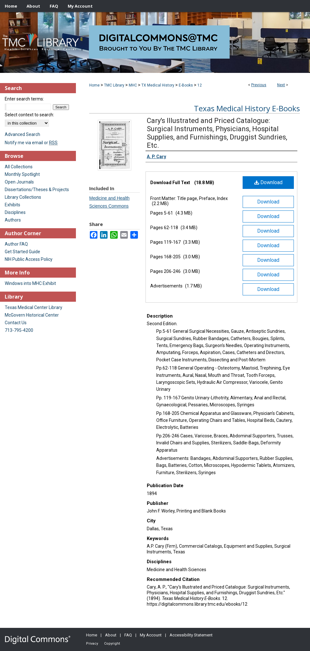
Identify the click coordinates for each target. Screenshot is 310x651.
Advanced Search (22, 134)
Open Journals (19, 181)
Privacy (92, 643)
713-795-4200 (19, 330)
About (110, 635)
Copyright (112, 643)
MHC (133, 85)
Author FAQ (16, 244)
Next (281, 85)
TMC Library (114, 85)
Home (94, 85)
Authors (13, 219)
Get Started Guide (22, 251)
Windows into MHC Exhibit (30, 283)
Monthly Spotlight (22, 174)
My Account (151, 635)
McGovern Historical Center (32, 315)
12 (199, 85)
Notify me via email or (31, 142)
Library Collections (23, 197)
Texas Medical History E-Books (247, 108)
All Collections (19, 166)
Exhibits (12, 204)
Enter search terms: (24, 98)
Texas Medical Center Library (33, 307)
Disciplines (15, 212)
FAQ (128, 635)
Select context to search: (29, 114)
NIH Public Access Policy (29, 259)
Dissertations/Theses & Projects (37, 189)
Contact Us (16, 322)
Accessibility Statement (191, 635)
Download (268, 182)
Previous (258, 85)
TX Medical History (157, 85)
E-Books (186, 85)
